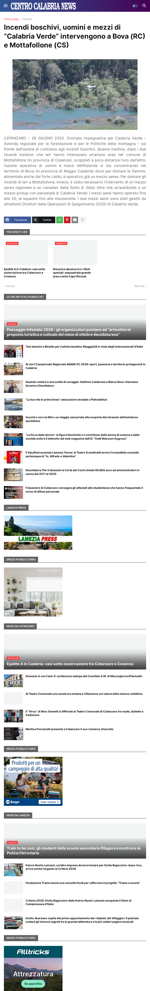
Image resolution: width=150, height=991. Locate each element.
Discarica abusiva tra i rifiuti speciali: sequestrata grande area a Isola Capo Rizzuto (72, 272)
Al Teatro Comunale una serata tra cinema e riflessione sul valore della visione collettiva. (84, 693)
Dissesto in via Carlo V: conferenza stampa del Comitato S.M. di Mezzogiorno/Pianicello (84, 676)
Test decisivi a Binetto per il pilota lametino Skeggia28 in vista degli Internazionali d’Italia (84, 346)
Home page (11, 19)
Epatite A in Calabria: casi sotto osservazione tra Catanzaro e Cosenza (24, 272)
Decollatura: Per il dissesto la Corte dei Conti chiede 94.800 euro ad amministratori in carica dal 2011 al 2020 (82, 471)
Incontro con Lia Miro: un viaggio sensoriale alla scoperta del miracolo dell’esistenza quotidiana (82, 418)
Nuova (10, 286)
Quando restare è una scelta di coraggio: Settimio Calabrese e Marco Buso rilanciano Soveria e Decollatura (82, 383)
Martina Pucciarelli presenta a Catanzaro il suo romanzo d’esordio (69, 729)
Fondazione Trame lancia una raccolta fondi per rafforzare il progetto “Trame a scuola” (83, 882)
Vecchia (139, 286)
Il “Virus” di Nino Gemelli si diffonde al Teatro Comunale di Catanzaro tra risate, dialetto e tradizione (84, 713)
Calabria (27, 19)
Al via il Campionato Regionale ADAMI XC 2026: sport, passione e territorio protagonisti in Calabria (86, 366)
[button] (5, 6)
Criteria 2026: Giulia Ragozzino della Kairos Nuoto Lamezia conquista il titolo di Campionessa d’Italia (78, 902)
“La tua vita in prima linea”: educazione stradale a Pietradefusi (66, 399)
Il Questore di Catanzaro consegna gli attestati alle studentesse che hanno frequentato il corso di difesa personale (84, 489)
